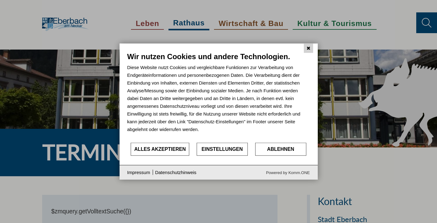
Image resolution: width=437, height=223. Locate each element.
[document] (218, 97)
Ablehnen (280, 149)
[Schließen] (308, 48)
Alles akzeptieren (160, 149)
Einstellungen (222, 149)
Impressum (138, 172)
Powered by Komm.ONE (288, 172)
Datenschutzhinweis (175, 172)
